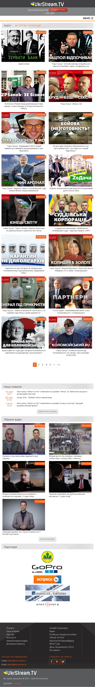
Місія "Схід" (54, 644)
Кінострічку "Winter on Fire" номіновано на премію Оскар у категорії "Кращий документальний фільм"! (50, 404)
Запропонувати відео (17, 641)
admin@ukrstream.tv (17, 664)
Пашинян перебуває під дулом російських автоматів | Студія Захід (67, 495)
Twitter (62, 661)
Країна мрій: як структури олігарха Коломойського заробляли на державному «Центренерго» (24, 352)
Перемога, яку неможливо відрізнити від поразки (20, 457)
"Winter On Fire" (56, 637)
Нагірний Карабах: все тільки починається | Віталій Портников (21, 533)
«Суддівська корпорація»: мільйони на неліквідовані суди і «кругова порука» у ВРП (71, 229)
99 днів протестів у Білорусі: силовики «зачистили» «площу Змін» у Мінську (65, 457)
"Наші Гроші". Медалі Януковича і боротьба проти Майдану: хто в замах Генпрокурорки (71, 269)
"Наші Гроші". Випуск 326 (71, 104)
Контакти (11, 637)
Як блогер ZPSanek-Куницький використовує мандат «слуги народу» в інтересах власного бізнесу (23, 106)
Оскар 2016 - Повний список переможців (34, 398)
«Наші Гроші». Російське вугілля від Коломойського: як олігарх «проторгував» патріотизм (71, 353)
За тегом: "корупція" (29, 26)
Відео (7, 26)
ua (44, 13)
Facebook (51, 661)
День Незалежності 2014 (61, 647)
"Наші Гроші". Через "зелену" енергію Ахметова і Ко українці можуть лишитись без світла (24, 229)
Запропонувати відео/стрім (38, 10)
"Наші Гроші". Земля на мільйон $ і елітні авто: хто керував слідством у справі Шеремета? (24, 312)
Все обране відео (47, 539)
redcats (18, 683)
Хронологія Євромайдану (61, 641)
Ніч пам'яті (54, 650)
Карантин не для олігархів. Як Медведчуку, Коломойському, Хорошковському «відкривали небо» (23, 270)
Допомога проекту (15, 644)
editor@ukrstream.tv (16, 661)
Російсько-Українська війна (62, 634)
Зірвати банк (23, 64)
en (52, 13)
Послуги (10, 628)
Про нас (10, 634)
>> (58, 365)
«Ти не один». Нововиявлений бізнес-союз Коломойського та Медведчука (71, 312)
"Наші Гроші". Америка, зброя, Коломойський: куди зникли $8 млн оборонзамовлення (23, 189)
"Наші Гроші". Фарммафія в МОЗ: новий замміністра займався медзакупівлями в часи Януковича (23, 148)
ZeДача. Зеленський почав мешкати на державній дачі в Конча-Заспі (71, 189)
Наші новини (12, 631)
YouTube (57, 661)
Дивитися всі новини (47, 412)
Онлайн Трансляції (58, 628)
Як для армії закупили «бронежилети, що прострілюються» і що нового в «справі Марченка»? (71, 148)
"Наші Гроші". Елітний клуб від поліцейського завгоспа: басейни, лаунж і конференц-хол (71, 65)
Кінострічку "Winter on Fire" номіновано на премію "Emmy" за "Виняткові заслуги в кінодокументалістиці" (52, 393)
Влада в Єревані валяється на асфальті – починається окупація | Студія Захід (20, 495)
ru (48, 13)
